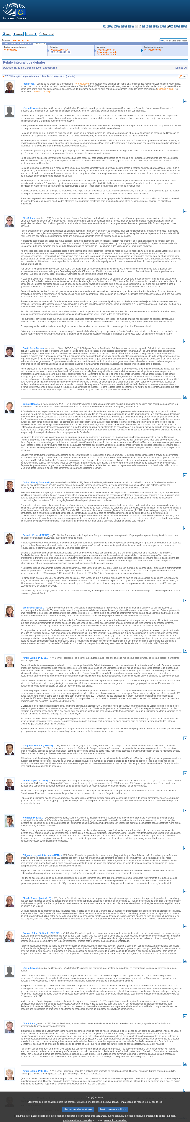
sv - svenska (185, 26)
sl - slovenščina (178, 26)
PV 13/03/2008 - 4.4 (106, 50)
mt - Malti (157, 26)
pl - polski (164, 26)
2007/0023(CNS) (21, 40)
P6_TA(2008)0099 (152, 50)
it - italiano (143, 26)
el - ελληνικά (126, 26)
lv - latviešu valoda (147, 26)
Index (8, 34)
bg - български (104, 26)
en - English (129, 26)
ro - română (171, 26)
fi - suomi (182, 26)
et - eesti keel (122, 26)
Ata (184, 76)
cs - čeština (111, 26)
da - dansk (115, 26)
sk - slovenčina (175, 26)
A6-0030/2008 (10, 50)
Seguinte (29, 34)
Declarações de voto (107, 52)
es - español (108, 26)
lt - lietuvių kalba (150, 26)
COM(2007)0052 (165, 89)
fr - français (133, 26)
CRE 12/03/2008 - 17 (60, 52)
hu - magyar (154, 26)
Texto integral (48, 34)
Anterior (20, 34)
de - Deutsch (118, 26)
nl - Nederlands (161, 26)
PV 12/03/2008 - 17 (59, 50)
